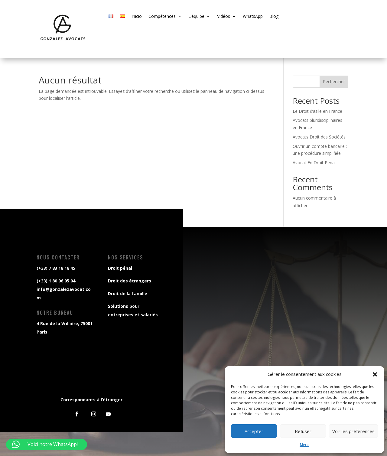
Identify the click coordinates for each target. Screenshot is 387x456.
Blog (273, 16)
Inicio (137, 16)
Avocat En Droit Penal (314, 162)
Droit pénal (119, 268)
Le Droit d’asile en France (317, 111)
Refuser (303, 431)
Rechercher (334, 81)
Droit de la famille (126, 293)
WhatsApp (253, 16)
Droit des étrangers (128, 281)
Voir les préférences (353, 431)
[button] (375, 374)
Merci (304, 444)
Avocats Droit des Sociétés (319, 137)
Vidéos (223, 16)
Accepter (254, 431)
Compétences (162, 16)
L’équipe (196, 16)
